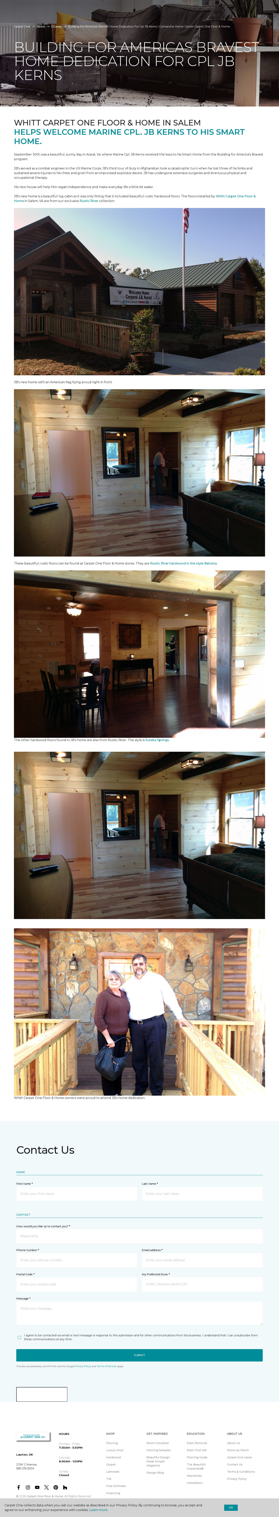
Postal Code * (25, 1274)
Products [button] (23, 17)
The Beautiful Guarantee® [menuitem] (196, 1466)
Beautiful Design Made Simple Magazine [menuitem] (158, 1461)
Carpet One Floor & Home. (45, 1496)
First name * (24, 1183)
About (40, 26)
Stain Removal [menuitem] (197, 1443)
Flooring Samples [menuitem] (158, 1450)
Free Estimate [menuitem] (116, 1486)
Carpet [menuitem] (111, 1464)
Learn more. (98, 1510)
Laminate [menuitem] (112, 1471)
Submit (139, 1355)
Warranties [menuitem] (194, 1475)
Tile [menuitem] (108, 1479)
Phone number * (27, 1250)
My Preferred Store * (156, 1274)
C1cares (56, 26)
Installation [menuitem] (195, 1483)
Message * (23, 1298)
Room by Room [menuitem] (238, 1450)
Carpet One (22, 26)
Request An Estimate (237, 17)
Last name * (150, 1183)
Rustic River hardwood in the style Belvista (183, 563)
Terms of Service (106, 1366)
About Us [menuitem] (233, 1443)
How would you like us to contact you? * (43, 1226)
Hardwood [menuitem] (113, 1457)
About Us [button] (73, 17)
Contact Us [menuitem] (235, 1464)
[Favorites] (260, 17)
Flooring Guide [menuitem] (197, 1457)
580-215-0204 (73, 7)
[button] (139, 1236)
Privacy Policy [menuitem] (237, 1479)
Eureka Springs (157, 740)
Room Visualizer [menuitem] (157, 1443)
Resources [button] (48, 17)
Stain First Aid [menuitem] (196, 1450)
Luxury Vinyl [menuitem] (114, 1450)
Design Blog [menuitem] (155, 1472)
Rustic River (89, 201)
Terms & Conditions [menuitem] (241, 1471)
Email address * (152, 1250)
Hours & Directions (196, 17)
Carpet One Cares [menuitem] (239, 1457)
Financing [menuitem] (113, 1493)
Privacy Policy (83, 1366)
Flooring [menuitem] (112, 1443)
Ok (231, 1507)
